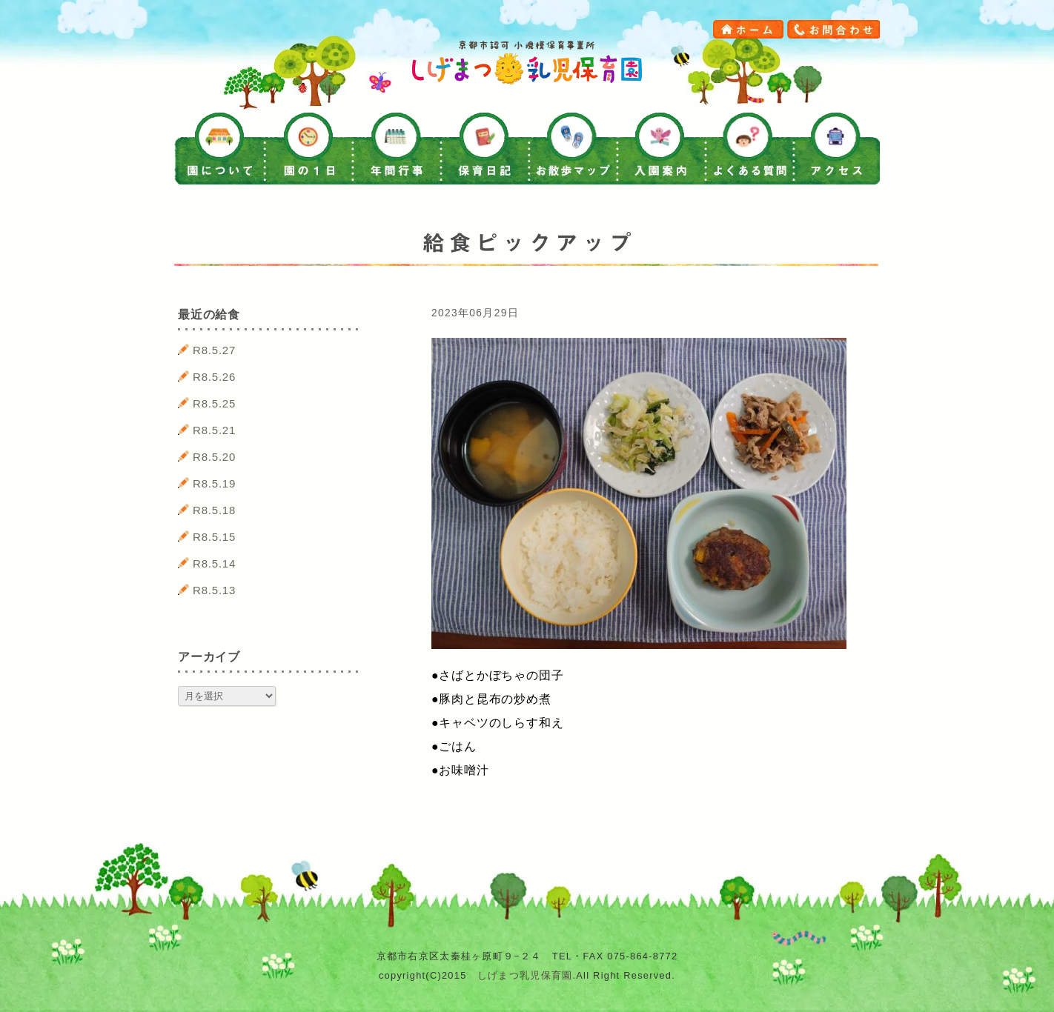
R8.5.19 (214, 483)
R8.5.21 (214, 430)
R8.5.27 (214, 350)
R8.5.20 (214, 456)
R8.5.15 (214, 536)
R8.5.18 (214, 510)
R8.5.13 (214, 590)
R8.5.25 (214, 403)
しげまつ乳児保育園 (525, 975)
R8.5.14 (214, 563)
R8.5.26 (214, 376)
